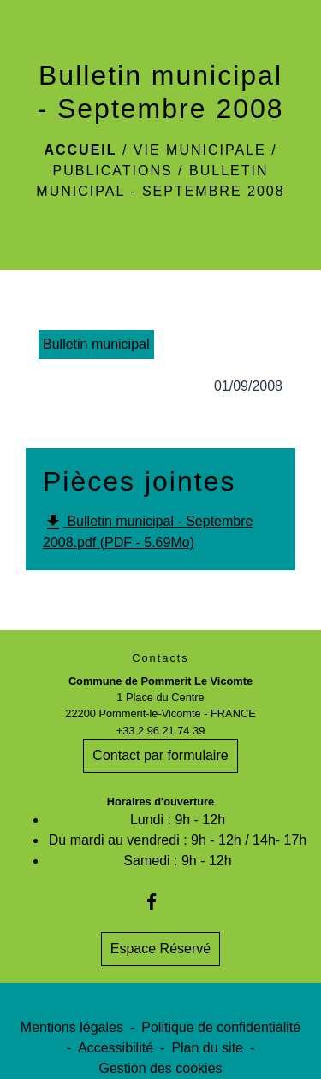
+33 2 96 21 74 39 (160, 730)
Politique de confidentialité (220, 1027)
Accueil (80, 150)
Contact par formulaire (160, 755)
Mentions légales (72, 1027)
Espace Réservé (160, 948)
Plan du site (207, 1048)
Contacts (160, 658)
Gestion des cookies (160, 1068)
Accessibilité (115, 1048)
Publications (113, 170)
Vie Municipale (200, 150)
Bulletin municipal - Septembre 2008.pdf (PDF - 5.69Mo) (148, 531)
